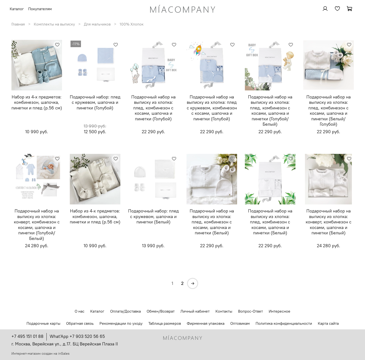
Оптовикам (240, 323)
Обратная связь (80, 323)
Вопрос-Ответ (250, 311)
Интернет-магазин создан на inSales (40, 353)
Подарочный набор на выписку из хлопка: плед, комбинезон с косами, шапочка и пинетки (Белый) (212, 222)
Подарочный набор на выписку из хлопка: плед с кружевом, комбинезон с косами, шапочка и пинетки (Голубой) (212, 108)
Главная (18, 24)
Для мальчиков (97, 24)
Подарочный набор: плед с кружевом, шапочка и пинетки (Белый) (153, 216)
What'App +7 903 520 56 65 (77, 336)
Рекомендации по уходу (120, 323)
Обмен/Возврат (161, 311)
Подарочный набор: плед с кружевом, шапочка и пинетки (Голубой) (95, 102)
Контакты (223, 311)
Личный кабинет (195, 311)
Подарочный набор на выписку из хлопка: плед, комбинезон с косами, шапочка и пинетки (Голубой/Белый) (270, 110)
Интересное (279, 311)
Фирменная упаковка (205, 323)
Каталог (97, 311)
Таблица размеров (164, 323)
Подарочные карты (43, 323)
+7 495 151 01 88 (27, 336)
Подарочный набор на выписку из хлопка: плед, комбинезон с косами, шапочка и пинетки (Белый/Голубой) (328, 110)
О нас (79, 311)
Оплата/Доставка (125, 311)
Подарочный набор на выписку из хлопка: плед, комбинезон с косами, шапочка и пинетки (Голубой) (153, 108)
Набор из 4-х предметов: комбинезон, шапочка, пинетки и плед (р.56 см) (36, 102)
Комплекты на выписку (54, 24)
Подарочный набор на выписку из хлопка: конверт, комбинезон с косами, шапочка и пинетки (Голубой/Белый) (37, 224)
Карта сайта (328, 323)
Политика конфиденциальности (284, 323)
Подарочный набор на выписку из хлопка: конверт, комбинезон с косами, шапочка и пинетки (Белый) (328, 222)
